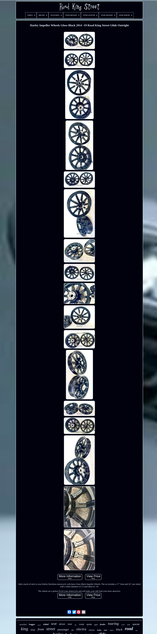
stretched (22, 624)
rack (128, 625)
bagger (32, 624)
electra (81, 629)
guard (39, 625)
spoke (89, 624)
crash (122, 625)
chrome (92, 630)
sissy (33, 629)
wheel (46, 624)
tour (105, 630)
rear (70, 624)
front (41, 629)
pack (95, 625)
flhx (76, 625)
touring (113, 623)
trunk (81, 624)
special (135, 624)
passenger (63, 629)
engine (112, 630)
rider (136, 630)
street (50, 629)
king (24, 629)
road (129, 628)
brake (99, 630)
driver (62, 624)
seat (54, 624)
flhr (73, 630)
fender (102, 624)
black (119, 629)
